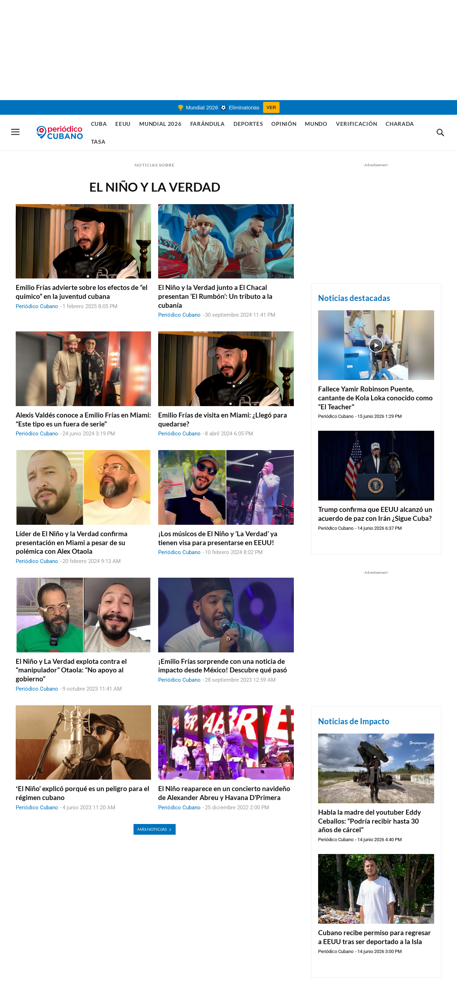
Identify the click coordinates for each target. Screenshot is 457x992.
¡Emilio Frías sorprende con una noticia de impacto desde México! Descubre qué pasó (222, 665)
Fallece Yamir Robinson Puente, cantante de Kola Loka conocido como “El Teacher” (375, 397)
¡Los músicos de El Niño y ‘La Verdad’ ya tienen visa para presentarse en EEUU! (217, 538)
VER (271, 107)
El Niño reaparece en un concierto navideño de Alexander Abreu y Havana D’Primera (224, 792)
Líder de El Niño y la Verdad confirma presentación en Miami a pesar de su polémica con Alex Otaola (71, 542)
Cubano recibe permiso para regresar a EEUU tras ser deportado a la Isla (374, 937)
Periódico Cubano (37, 306)
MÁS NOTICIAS (154, 829)
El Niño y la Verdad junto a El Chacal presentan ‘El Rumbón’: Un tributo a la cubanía (215, 296)
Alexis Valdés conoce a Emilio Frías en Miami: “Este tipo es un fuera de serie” (83, 419)
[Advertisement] (228, 50)
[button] (440, 133)
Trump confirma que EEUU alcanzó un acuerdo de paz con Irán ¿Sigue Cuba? (375, 513)
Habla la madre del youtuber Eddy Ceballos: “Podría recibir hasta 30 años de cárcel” (369, 821)
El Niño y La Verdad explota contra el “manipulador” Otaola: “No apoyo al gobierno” (71, 670)
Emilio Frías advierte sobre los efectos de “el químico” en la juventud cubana (81, 291)
